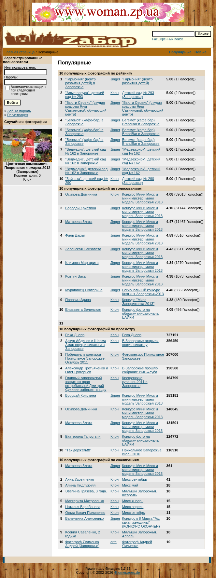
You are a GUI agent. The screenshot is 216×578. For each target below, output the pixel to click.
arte (113, 542)
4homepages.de (127, 572)
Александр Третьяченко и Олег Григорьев (86, 370)
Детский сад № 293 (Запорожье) (138, 95)
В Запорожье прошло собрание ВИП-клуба (140, 370)
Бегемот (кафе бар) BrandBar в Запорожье (141, 122)
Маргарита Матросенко (84, 501)
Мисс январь (132, 501)
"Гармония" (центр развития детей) (137, 81)
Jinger (115, 79)
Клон (114, 93)
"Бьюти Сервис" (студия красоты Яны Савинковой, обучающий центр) (86, 108)
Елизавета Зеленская (83, 309)
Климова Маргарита (81, 263)
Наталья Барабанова (82, 507)
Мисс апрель (132, 507)
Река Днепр (74, 335)
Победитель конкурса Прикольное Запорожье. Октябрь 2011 (85, 358)
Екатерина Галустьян (82, 436)
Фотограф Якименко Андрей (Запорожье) (82, 544)
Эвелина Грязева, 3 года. (86, 491)
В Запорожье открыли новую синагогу (140, 343)
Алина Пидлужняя (80, 485)
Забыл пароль (19, 111)
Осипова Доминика (81, 194)
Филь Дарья (75, 235)
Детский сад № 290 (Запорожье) (138, 181)
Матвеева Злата (78, 222)
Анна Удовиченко (79, 479)
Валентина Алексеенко (84, 518)
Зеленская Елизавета (83, 249)
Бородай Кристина (80, 208)
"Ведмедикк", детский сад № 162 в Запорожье (86, 171)
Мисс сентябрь (134, 479)
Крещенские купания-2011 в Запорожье (135, 382)
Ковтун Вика (75, 276)
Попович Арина (78, 300)
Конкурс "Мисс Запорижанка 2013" (138, 302)
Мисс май (130, 485)
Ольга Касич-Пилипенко (85, 513)
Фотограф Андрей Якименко (137, 544)
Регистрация (17, 115)
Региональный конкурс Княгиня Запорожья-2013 (143, 292)
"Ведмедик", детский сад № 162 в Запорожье (85, 151)
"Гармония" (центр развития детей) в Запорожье (80, 83)
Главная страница (20, 52)
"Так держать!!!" (78, 450)
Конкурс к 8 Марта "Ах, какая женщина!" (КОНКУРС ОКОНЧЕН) (141, 522)
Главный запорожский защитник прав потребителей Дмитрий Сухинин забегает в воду (85, 384)
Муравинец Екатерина (83, 290)
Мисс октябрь (133, 513)
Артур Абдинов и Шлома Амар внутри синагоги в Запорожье (85, 345)
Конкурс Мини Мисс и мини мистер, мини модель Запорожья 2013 (142, 198)
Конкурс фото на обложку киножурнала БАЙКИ (140, 313)
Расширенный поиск (167, 39)
